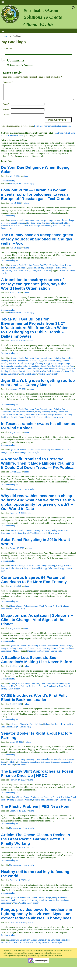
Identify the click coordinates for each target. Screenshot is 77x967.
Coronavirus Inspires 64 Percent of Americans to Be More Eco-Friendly (34, 582)
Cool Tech (5, 226)
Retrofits (22, 374)
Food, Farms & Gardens (49, 609)
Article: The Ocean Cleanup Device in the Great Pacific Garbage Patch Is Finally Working (35, 842)
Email (6, 113)
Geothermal (12, 271)
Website (6, 118)
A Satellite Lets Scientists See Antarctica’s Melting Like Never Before (36, 662)
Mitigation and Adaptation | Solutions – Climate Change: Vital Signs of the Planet (37, 622)
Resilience (5, 229)
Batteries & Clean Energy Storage (38, 223)
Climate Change (67, 223)
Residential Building (60, 226)
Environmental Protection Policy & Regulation (20, 369)
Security (42, 689)
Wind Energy (20, 455)
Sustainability (46, 229)
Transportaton (37, 273)
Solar (26, 229)
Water (3, 768)
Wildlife (10, 768)
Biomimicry (25, 901)
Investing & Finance (15, 803)
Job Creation (57, 369)
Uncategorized (15, 186)
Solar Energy (34, 229)
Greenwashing (15, 492)
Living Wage (69, 369)
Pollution (44, 372)
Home (5, 36)
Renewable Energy (43, 226)
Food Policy (11, 765)
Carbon (57, 223)
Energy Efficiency (35, 366)
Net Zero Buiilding (19, 372)
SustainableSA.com (41, 10)
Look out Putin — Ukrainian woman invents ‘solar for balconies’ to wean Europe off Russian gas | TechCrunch (35, 197)
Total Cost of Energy (61, 229)
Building (28, 268)
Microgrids (22, 271)
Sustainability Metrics (10, 654)
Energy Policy (50, 366)
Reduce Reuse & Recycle (19, 571)
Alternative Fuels (16, 223)
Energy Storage (63, 366)
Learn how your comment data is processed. (52, 129)
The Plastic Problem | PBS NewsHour (35, 809)
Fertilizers (5, 903)
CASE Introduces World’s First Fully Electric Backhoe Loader (34, 700)
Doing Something (18, 226)
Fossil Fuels (46, 369)
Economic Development (34, 533)
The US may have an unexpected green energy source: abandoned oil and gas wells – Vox (37, 242)
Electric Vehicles (20, 366)
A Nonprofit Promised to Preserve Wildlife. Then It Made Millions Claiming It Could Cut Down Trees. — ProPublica (37, 466)
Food (3, 765)
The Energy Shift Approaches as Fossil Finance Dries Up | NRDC (37, 776)
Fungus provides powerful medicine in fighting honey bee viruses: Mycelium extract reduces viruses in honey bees (36, 916)
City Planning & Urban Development (42, 649)
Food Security (23, 765)
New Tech (30, 226)
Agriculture (14, 453)
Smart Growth (17, 229)
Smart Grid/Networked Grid (39, 374)
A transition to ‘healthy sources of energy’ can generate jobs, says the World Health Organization (33, 287)
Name (6, 107)
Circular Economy (32, 569)
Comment (8, 82)
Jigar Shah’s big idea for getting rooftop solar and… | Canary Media (38, 385)
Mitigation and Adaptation (38, 654)
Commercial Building (52, 364)
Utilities (47, 273)
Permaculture (33, 372)
